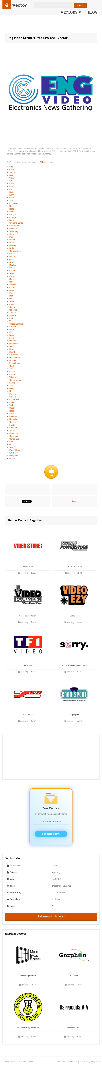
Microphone (14, 363)
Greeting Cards (16, 223)
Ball (11, 175)
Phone (12, 293)
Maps (11, 329)
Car (11, 189)
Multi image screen (28, 976)
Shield (12, 273)
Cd (10, 254)
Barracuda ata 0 (74, 1028)
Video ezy (74, 616)
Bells (11, 248)
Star (11, 200)
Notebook (13, 310)
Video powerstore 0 (28, 616)
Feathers (13, 416)
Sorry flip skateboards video (74, 665)
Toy (10, 369)
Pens (11, 298)
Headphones (15, 357)
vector (19, 5)
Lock (11, 338)
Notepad (13, 360)
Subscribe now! (51, 833)
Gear (11, 304)
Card (11, 170)
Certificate (13, 436)
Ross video (28, 715)
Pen (11, 296)
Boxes (12, 211)
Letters (12, 183)
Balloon (12, 388)
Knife (11, 402)
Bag (11, 346)
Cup (11, 332)
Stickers (12, 172)
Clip (11, 167)
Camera (12, 270)
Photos (12, 394)
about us (61, 1062)
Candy (12, 307)
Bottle (11, 335)
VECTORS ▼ (71, 12)
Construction (15, 251)
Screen (12, 397)
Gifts (11, 181)
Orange (12, 217)
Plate (11, 318)
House (12, 206)
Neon (11, 391)
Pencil (12, 256)
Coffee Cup (14, 439)
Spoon (12, 408)
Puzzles (12, 374)
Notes (12, 242)
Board (12, 352)
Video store (28, 566)
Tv (10, 321)
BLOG (93, 12)
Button (12, 192)
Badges (12, 214)
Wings (12, 178)
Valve (11, 413)
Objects (43, 162)
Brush (12, 268)
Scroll (11, 262)
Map (11, 237)
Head (11, 209)
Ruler (11, 349)
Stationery (13, 231)
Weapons (13, 456)
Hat (10, 282)
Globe (12, 276)
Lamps (12, 425)
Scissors (13, 326)
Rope (11, 411)
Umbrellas (13, 343)
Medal (12, 458)
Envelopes (14, 226)
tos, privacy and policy (90, 1062)
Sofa (11, 447)
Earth (11, 195)
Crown (12, 197)
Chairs (12, 371)
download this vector (51, 916)
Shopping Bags (16, 324)
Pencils (12, 341)
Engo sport (74, 715)
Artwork (12, 315)
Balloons (13, 228)
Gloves (12, 422)
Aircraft (12, 312)
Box (11, 186)
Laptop (12, 383)
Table (11, 385)
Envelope (13, 453)
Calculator (13, 433)
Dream (12, 240)
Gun (11, 444)
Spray (12, 430)
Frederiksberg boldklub (28, 1028)
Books (12, 220)
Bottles (12, 290)
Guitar (12, 287)
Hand (11, 279)
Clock (11, 366)
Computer (13, 203)
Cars (11, 234)
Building (12, 245)
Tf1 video (28, 665)
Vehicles (13, 284)
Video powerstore (74, 566)
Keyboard (13, 355)
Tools (11, 301)
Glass (11, 259)
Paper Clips (14, 450)
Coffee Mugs (15, 380)
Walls (11, 405)
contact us (72, 1062)
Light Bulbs (14, 399)
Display (12, 265)
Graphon (74, 976)
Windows (13, 377)
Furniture (13, 427)
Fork (11, 442)
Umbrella (13, 419)
